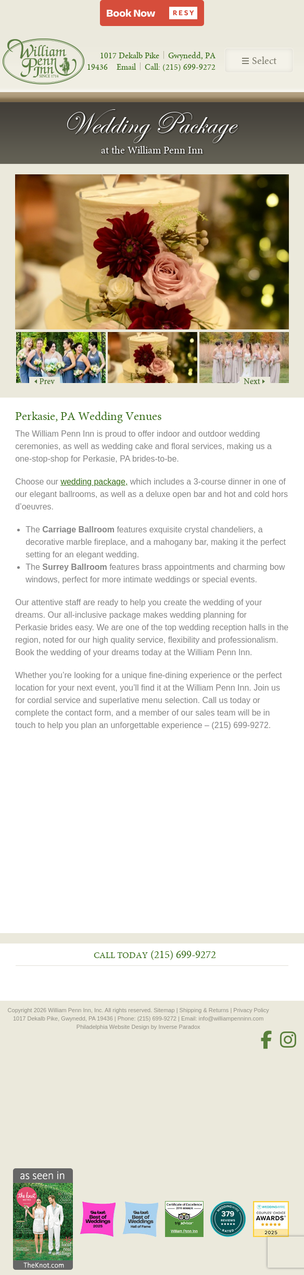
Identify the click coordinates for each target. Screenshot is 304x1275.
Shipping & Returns (204, 1010)
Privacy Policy (251, 1010)
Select (259, 61)
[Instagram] (288, 1040)
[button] (152, 13)
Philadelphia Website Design (113, 1027)
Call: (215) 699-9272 (180, 67)
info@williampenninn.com (231, 1018)
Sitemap (164, 1010)
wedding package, (94, 481)
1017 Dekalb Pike (129, 55)
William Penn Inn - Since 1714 (54, 61)
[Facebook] (266, 1040)
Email (126, 67)
